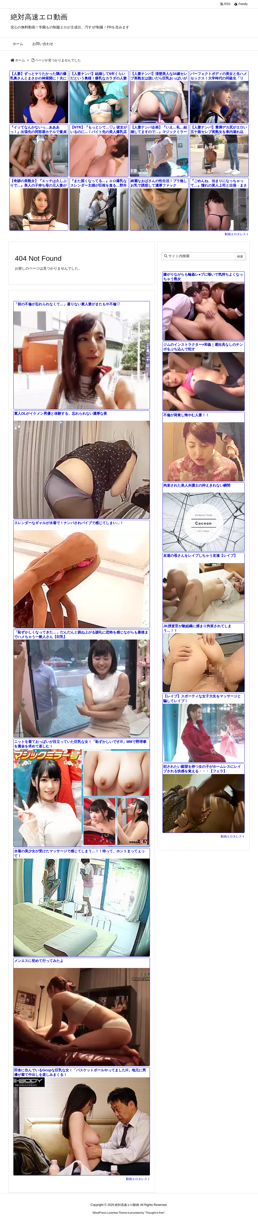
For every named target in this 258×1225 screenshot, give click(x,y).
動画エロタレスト (237, 234)
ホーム (20, 60)
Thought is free (155, 1212)
